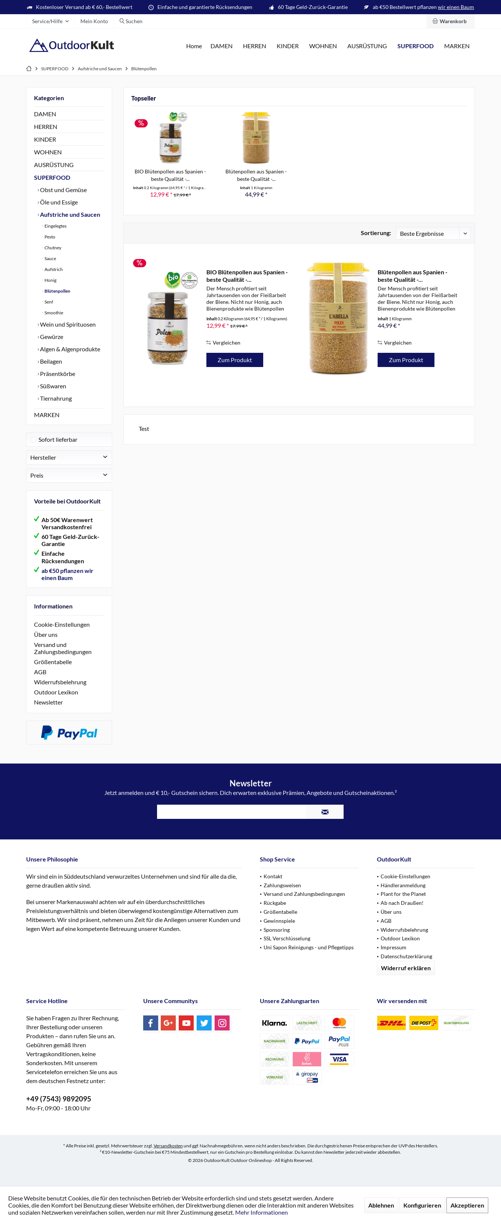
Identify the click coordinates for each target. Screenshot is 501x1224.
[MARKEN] (457, 46)
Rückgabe (275, 903)
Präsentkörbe (57, 373)
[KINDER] (287, 46)
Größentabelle (53, 661)
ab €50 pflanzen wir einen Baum (67, 574)
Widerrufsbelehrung (60, 681)
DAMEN (45, 113)
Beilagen (50, 361)
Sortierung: (376, 232)
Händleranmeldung (403, 885)
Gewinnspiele (279, 921)
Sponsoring (277, 930)
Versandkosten (168, 1146)
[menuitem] (451, 21)
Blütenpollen (57, 291)
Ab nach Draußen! (402, 903)
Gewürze (51, 336)
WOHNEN (48, 151)
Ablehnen (381, 1205)
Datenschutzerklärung (406, 956)
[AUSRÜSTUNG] (367, 46)
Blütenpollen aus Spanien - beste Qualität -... (256, 175)
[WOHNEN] (323, 46)
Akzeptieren (467, 1205)
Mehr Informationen (261, 1212)
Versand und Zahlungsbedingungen (63, 648)
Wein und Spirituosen (67, 324)
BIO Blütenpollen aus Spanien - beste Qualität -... (170, 175)
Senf (48, 302)
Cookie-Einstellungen (62, 624)
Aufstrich (53, 269)
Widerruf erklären (406, 967)
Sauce (50, 258)
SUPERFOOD (52, 177)
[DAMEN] (221, 46)
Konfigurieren (422, 1205)
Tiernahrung (55, 398)
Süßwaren (52, 385)
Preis (36, 475)
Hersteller (43, 457)
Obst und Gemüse (63, 189)
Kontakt (273, 876)
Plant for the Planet (403, 894)
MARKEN (46, 414)
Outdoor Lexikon (56, 692)
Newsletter (48, 702)
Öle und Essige (58, 202)
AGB (40, 671)
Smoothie (53, 312)
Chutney (52, 247)
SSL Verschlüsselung (287, 938)
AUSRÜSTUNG (54, 164)
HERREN (45, 126)
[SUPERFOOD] (415, 46)
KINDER (45, 139)
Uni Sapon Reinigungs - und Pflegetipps (309, 947)
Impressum (393, 947)
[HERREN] (254, 46)
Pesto (49, 237)
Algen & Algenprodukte (69, 348)
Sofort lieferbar (58, 439)
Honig (50, 280)
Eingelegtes (55, 226)
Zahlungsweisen (282, 885)
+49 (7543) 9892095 (58, 1098)
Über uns (46, 634)
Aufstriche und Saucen (69, 214)
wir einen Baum (456, 7)
